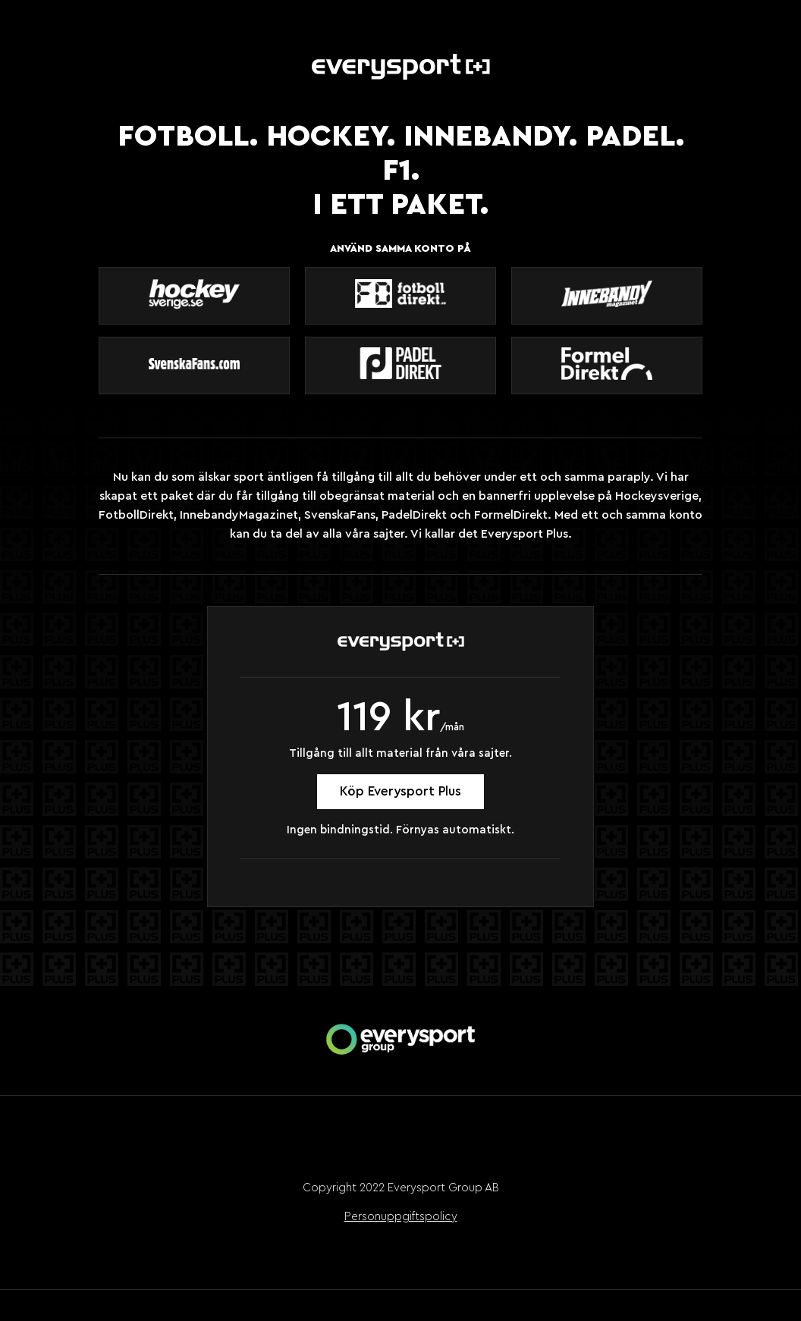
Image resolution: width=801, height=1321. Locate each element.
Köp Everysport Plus (400, 791)
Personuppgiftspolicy (400, 1216)
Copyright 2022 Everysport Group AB (401, 1188)
